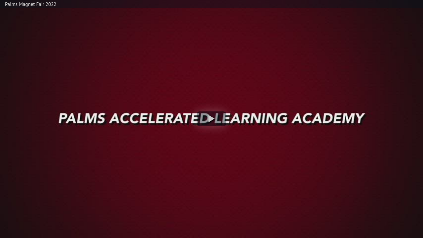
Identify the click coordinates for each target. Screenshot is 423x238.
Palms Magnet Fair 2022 (30, 4)
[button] (211, 118)
